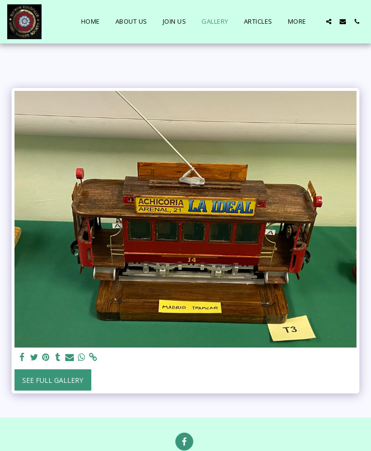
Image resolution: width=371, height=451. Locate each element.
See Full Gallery (52, 380)
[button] (328, 21)
